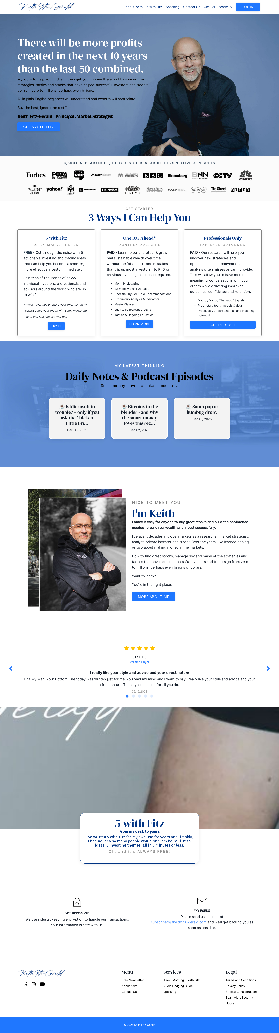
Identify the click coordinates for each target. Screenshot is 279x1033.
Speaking (172, 7)
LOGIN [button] (248, 6)
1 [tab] (127, 696)
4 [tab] (146, 696)
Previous (11, 668)
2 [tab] (133, 696)
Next (268, 668)
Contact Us (191, 7)
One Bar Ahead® (218, 7)
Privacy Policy (235, 986)
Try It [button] (56, 326)
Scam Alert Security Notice (239, 1000)
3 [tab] (139, 696)
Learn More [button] (139, 324)
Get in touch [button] (223, 325)
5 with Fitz (154, 7)
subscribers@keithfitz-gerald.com (179, 922)
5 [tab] (152, 696)
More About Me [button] (153, 596)
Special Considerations (241, 992)
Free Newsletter (133, 980)
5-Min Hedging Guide (178, 986)
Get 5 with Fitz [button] (38, 126)
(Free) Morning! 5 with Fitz (181, 980)
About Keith (134, 7)
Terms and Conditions (241, 980)
